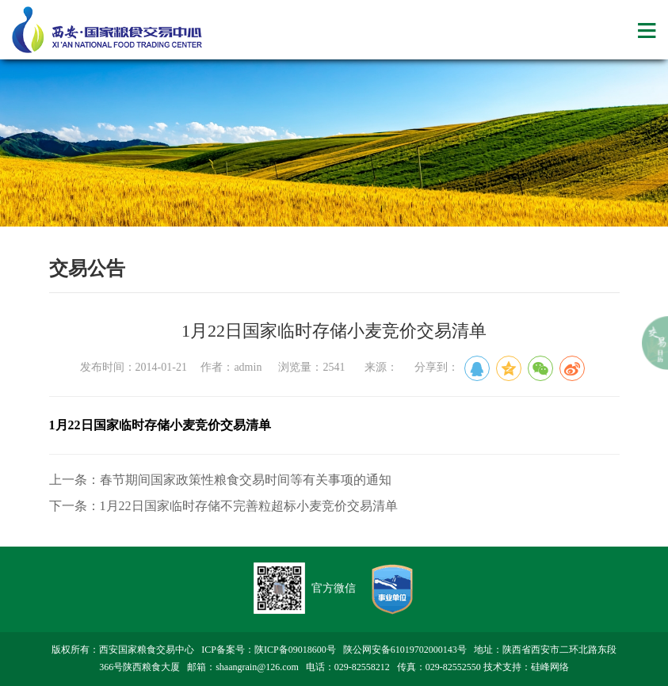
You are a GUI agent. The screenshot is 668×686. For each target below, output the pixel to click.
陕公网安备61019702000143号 (405, 649)
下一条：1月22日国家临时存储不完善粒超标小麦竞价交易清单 (223, 506)
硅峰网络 (550, 667)
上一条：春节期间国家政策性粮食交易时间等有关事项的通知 (220, 479)
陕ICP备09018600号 (295, 649)
